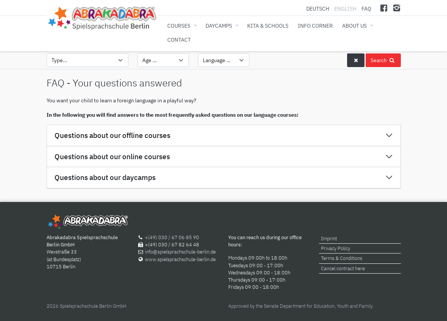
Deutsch (318, 8)
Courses (178, 25)
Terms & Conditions (341, 258)
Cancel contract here (343, 268)
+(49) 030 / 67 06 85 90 (172, 237)
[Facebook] (383, 8)
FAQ (366, 8)
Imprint (329, 238)
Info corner (315, 25)
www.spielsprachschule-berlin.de (180, 259)
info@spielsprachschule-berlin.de (180, 252)
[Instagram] (396, 8)
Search (383, 60)
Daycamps (219, 25)
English (345, 8)
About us (354, 25)
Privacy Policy (335, 248)
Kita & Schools (267, 25)
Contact (179, 39)
